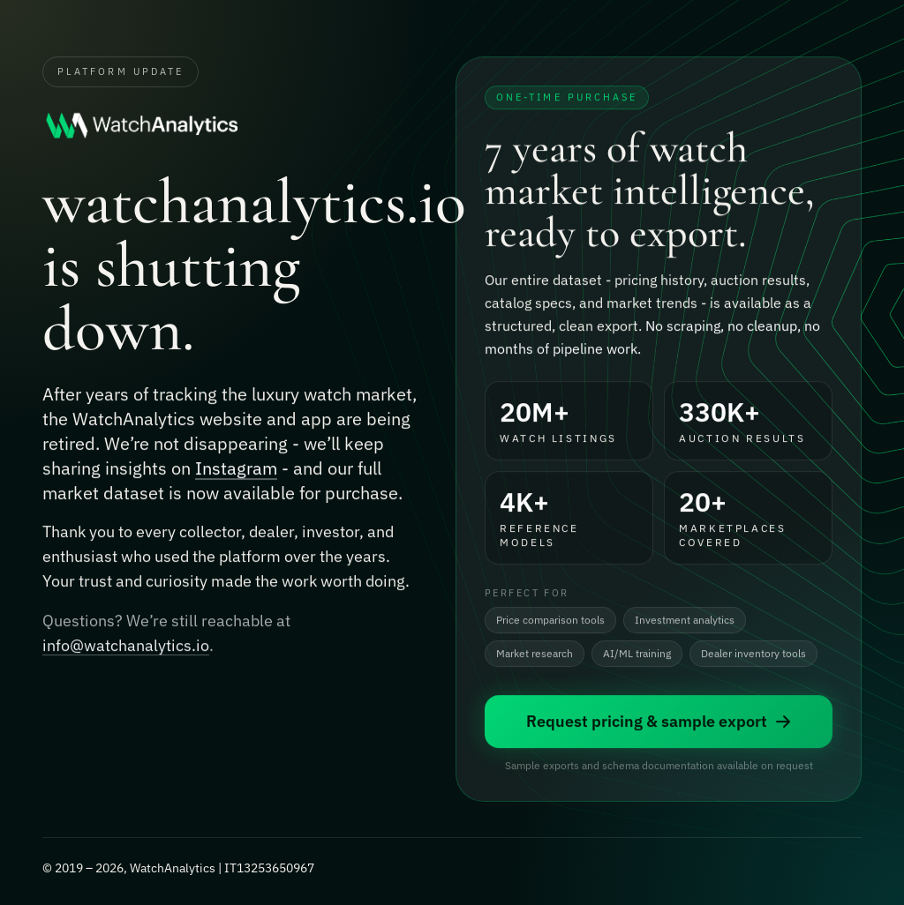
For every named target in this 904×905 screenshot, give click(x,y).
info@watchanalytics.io (125, 648)
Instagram (236, 470)
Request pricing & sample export (659, 723)
